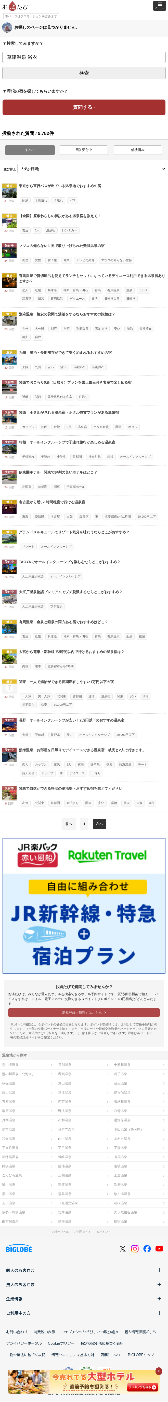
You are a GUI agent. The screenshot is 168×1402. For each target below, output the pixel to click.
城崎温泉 (64, 1157)
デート (142, 764)
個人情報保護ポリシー (142, 1331)
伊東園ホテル (76, 486)
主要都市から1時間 (118, 516)
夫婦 (25, 367)
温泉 (129, 290)
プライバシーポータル (24, 1343)
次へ (99, 824)
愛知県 (39, 516)
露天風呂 (28, 773)
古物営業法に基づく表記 (25, 1354)
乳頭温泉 (64, 1074)
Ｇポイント (104, 1231)
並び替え (10, 169)
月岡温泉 (8, 1120)
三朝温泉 (64, 1175)
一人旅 (26, 696)
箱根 (110, 456)
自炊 (38, 337)
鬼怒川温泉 (122, 1102)
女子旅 (52, 260)
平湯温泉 (120, 1148)
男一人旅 (44, 696)
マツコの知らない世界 (116, 260)
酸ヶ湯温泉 (122, 1194)
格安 (25, 337)
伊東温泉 (8, 1129)
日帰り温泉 (112, 298)
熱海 (109, 764)
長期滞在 (145, 328)
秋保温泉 (8, 1083)
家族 (25, 200)
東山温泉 (64, 1083)
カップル (28, 426)
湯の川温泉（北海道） (18, 1074)
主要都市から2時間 (61, 666)
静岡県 (95, 764)
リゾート (28, 546)
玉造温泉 (120, 1175)
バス (73, 200)
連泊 (91, 696)
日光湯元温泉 (68, 1203)
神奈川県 (94, 456)
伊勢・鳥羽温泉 (13, 1212)
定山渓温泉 (10, 1065)
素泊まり (101, 328)
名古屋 (55, 516)
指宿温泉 (120, 1221)
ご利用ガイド (82, 1231)
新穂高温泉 (10, 1157)
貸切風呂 (57, 298)
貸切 (95, 298)
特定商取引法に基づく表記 (102, 1343)
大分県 (39, 328)
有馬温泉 (113, 290)
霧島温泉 (64, 1194)
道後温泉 (120, 1166)
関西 (38, 396)
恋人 (25, 290)
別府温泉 (82, 328)
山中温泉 (64, 1139)
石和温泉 (64, 1120)
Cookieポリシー (61, 1343)
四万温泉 (64, 1102)
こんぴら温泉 (12, 1175)
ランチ (143, 290)
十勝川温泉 (122, 1065)
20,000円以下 (146, 516)
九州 (25, 328)
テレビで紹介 (85, 260)
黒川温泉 (8, 1194)
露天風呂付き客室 (60, 396)
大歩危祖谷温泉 (125, 1212)
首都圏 (77, 456)
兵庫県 (52, 290)
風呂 (41, 298)
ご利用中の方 (84, 1313)
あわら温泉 (122, 1139)
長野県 (55, 734)
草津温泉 (64, 1092)
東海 (25, 516)
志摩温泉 (64, 1212)
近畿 (38, 290)
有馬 (98, 290)
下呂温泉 (64, 1148)
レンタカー (69, 230)
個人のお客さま (84, 1270)
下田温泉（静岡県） (129, 1129)
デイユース (77, 298)
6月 (69, 426)
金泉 (129, 636)
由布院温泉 (10, 1221)
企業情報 (84, 1299)
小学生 (61, 456)
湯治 (130, 328)
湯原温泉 (64, 1185)
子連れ (58, 200)
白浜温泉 (8, 1166)
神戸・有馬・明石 (75, 290)
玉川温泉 (8, 1203)
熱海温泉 (125, 764)
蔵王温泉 (120, 1083)
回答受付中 (83, 150)
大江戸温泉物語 (33, 576)
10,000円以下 (63, 704)
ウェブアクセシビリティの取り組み (89, 1331)
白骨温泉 (120, 1111)
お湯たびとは (60, 1231)
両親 (25, 666)
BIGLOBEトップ (141, 1354)
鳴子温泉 (120, 1074)
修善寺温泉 (66, 1129)
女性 (38, 260)
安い (117, 328)
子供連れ (41, 200)
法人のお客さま (84, 1284)
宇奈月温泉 (10, 1148)
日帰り (130, 298)
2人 (37, 230)
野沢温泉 (64, 1111)
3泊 (151, 802)
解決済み (138, 150)
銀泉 (142, 636)
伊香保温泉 (122, 1092)
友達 (25, 230)
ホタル (132, 426)
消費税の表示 (44, 1331)
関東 (57, 486)
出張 (70, 516)
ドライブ (47, 773)
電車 (66, 260)
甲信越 (39, 734)
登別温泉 (64, 1065)
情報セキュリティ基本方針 (72, 1354)
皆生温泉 (8, 1185)
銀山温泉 (8, 1092)
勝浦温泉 (64, 1166)
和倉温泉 (8, 1139)
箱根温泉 (120, 1203)
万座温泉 (8, 1102)
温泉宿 (50, 230)
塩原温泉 (8, 1111)
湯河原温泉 (122, 1120)
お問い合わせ (17, 1331)
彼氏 (44, 426)
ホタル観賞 (101, 426)
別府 (54, 328)
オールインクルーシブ (135, 456)
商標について (111, 1354)
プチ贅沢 (56, 606)
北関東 (26, 486)
